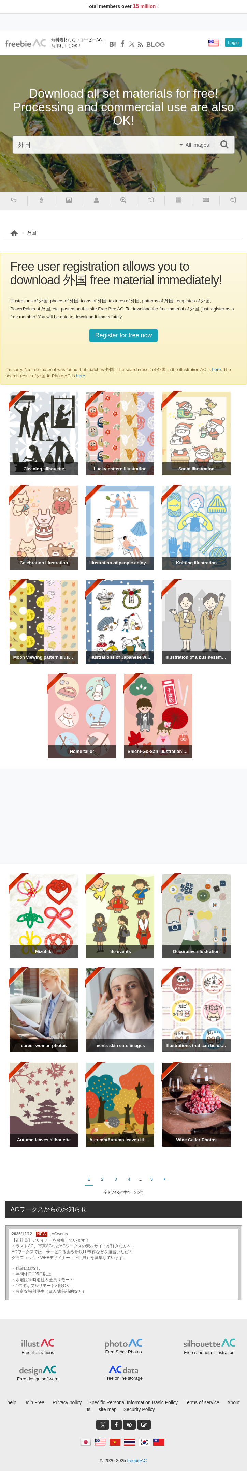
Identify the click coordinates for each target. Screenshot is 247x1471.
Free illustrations (37, 1352)
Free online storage (123, 1378)
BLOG (155, 44)
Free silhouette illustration (209, 1352)
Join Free (34, 1402)
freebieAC (137, 1460)
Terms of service (202, 1402)
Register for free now (123, 335)
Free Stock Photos (123, 1351)
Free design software (37, 1378)
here (216, 369)
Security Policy (139, 1409)
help (11, 1402)
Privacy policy (67, 1402)
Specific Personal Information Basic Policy (133, 1402)
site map (108, 1409)
